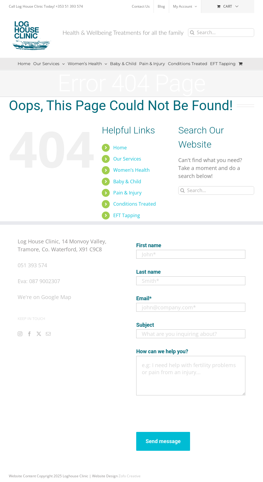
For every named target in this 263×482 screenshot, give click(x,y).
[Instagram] (20, 333)
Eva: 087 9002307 (39, 281)
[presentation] (181, 412)
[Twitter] (38, 333)
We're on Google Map (44, 297)
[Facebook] (29, 333)
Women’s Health (131, 170)
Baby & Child (127, 181)
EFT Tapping (126, 215)
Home (120, 147)
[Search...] (221, 32)
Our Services (127, 159)
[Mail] (48, 333)
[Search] (192, 32)
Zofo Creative (130, 475)
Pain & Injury (127, 192)
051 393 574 (32, 265)
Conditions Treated (134, 204)
